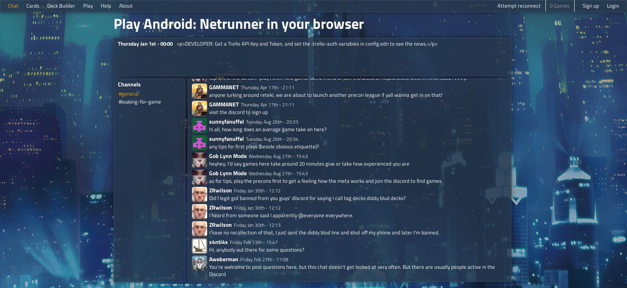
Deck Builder (61, 6)
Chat (13, 6)
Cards (32, 6)
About (126, 6)
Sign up (591, 6)
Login (613, 6)
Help (106, 6)
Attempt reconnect (519, 6)
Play (88, 6)
